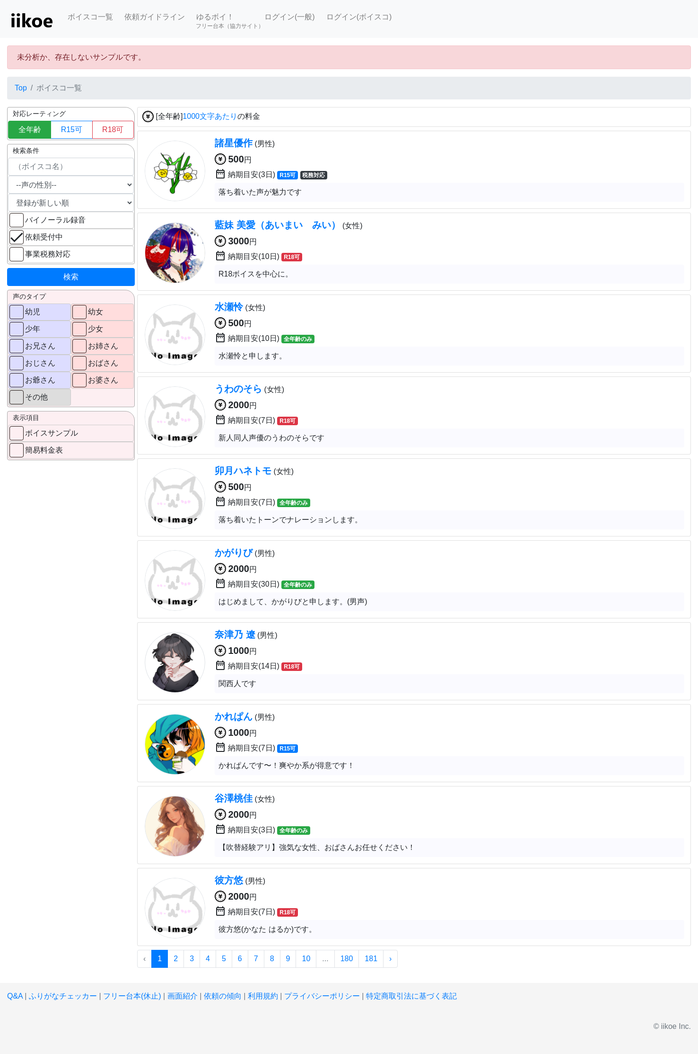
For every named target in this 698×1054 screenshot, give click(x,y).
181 (371, 959)
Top (21, 88)
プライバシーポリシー (322, 996)
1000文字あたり (210, 117)
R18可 (112, 129)
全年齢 (29, 129)
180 (346, 959)
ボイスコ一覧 (90, 17)
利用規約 (263, 996)
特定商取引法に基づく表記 (411, 996)
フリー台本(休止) (132, 996)
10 (306, 959)
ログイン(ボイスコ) (359, 17)
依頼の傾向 (223, 996)
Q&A (15, 996)
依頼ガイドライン (154, 17)
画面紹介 (182, 996)
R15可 (71, 129)
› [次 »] (390, 959)
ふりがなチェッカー (63, 996)
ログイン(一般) (289, 17)
